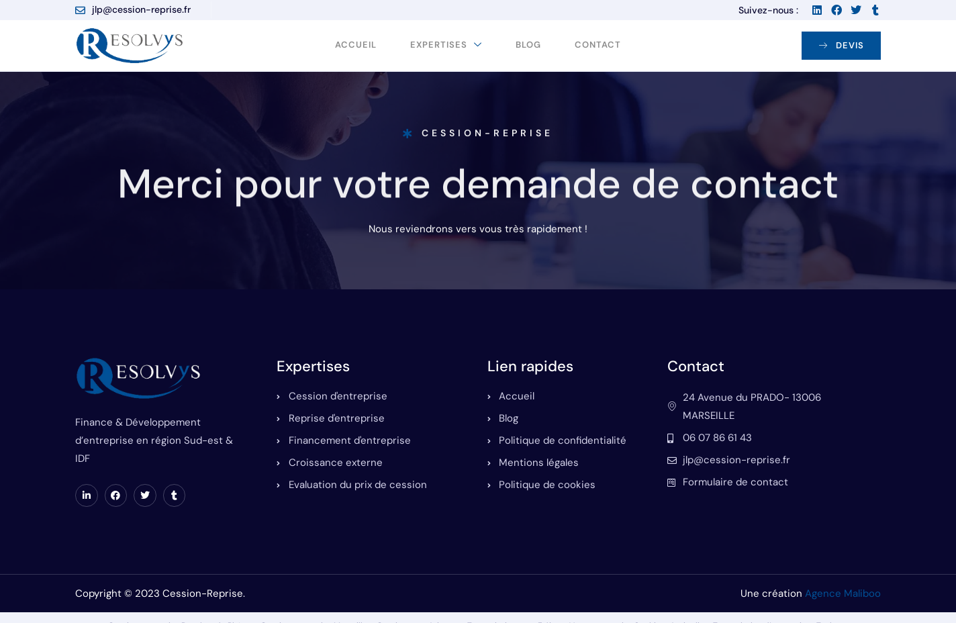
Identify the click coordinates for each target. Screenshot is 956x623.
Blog (528, 45)
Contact (598, 45)
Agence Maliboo (843, 593)
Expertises (446, 45)
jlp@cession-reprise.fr (133, 9)
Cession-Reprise (478, 136)
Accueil (356, 45)
